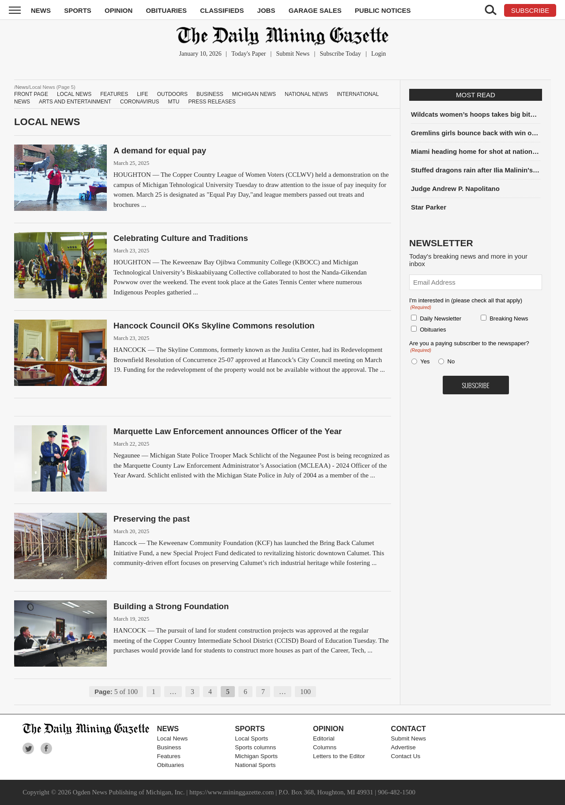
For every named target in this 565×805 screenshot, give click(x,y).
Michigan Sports (256, 756)
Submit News (292, 53)
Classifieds (222, 10)
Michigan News (254, 94)
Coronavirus (139, 102)
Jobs (266, 10)
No (451, 361)
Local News (74, 94)
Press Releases (211, 102)
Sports (77, 10)
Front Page (31, 94)
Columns (324, 747)
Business (209, 94)
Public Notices (383, 10)
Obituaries (166, 10)
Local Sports (251, 738)
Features (114, 94)
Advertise (403, 747)
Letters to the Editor (339, 756)
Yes (423, 361)
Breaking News (509, 318)
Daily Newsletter (440, 318)
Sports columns (255, 747)
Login (378, 53)
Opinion (118, 10)
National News (306, 94)
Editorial (324, 738)
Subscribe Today (340, 53)
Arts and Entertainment (75, 102)
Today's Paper (248, 53)
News (41, 10)
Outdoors (172, 94)
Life (142, 94)
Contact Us (406, 756)
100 (305, 691)
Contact (408, 729)
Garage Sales (315, 10)
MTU (173, 102)
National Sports (255, 765)
